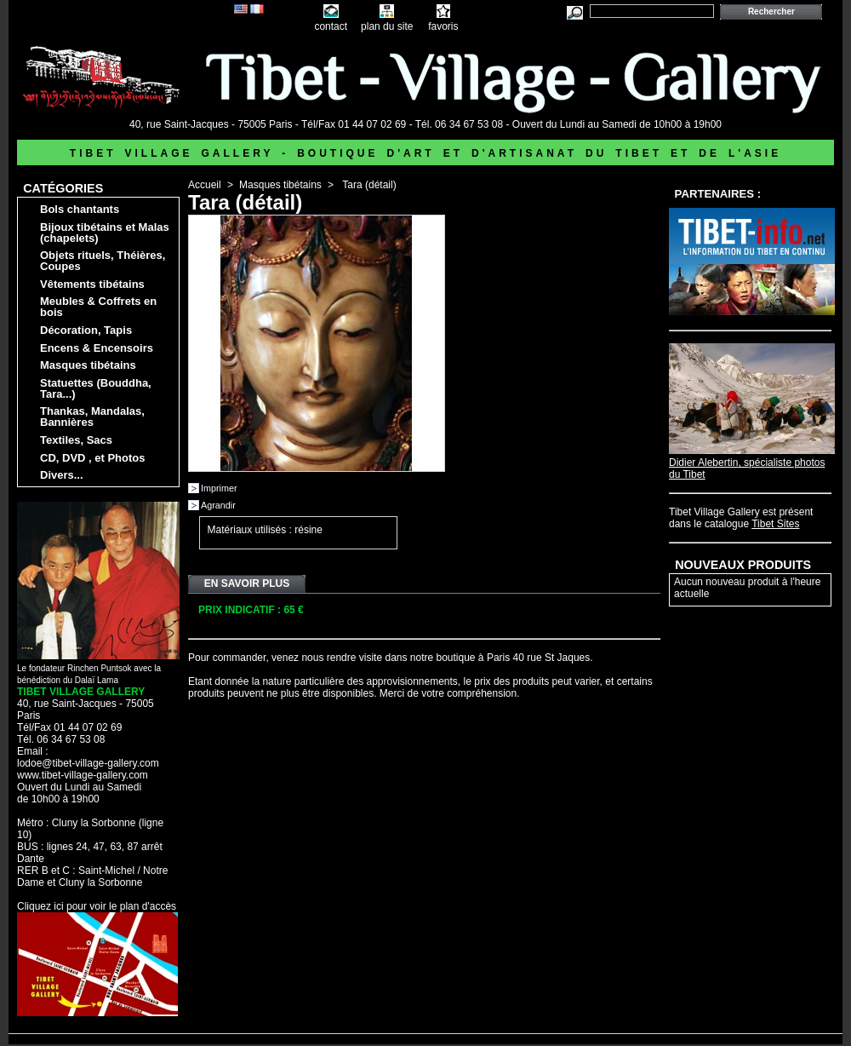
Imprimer (219, 488)
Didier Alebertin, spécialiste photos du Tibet (752, 462)
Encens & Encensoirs (96, 348)
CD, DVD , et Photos (93, 457)
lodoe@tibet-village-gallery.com (88, 763)
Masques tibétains (88, 365)
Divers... (61, 474)
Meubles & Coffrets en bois (98, 307)
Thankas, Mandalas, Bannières (92, 416)
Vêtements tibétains (92, 284)
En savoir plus (246, 583)
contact (330, 26)
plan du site (387, 26)
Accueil (204, 185)
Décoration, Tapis (86, 330)
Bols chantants (79, 209)
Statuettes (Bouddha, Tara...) (95, 388)
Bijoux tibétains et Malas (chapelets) (104, 232)
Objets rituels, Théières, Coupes (102, 261)
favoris (443, 26)
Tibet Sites (775, 524)
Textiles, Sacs (76, 440)
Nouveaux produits (743, 565)
